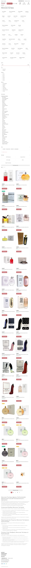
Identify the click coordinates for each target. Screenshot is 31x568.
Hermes (3, 121)
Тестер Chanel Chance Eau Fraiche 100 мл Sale (22, 440)
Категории (3, 94)
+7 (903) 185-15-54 (4, 558)
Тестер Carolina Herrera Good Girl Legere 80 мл (8, 376)
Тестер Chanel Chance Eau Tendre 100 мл (22, 461)
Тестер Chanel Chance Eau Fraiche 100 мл (8, 440)
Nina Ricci (3, 133)
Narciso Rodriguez (5, 132)
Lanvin (3, 128)
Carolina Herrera (5, 89)
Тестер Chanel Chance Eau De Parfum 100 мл (8, 419)
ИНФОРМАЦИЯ (4, 553)
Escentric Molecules (5, 114)
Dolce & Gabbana (5, 111)
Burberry (4, 84)
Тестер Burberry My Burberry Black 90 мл (8, 227)
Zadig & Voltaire (4, 143)
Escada (3, 113)
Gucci (3, 119)
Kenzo (3, 125)
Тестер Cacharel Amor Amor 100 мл (7, 269)
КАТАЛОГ (2, 552)
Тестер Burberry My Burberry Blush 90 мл (22, 227)
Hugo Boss (4, 122)
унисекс (4, 70)
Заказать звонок (10, 558)
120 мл (4, 78)
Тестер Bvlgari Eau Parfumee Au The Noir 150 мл (22, 248)
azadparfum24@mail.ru (5, 559)
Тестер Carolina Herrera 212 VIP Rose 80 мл (22, 311)
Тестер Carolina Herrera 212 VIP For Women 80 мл (8, 312)
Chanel (3, 106)
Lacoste (3, 126)
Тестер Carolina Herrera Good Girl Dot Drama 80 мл (21, 333)
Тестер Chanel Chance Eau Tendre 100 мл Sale (8, 483)
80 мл (4, 75)
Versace (3, 140)
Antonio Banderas (5, 98)
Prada (3, 135)
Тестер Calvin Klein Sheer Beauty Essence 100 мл (8, 290)
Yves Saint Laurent (5, 142)
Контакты (2, 5)
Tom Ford (3, 139)
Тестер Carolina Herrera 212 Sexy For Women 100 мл (21, 290)
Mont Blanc (4, 97)
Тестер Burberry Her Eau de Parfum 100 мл (8, 206)
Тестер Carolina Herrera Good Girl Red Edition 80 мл (21, 376)
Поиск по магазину (11, 3)
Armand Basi (5, 83)
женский (4, 69)
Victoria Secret (4, 141)
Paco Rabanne (4, 134)
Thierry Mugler (4, 136)
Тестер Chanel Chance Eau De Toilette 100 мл (22, 419)
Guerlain (3, 120)
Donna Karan (4, 112)
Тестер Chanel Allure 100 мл (20, 397)
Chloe (3, 107)
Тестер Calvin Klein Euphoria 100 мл (21, 269)
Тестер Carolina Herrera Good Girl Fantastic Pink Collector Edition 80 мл (8, 355)
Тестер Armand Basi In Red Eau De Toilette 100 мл (8, 185)
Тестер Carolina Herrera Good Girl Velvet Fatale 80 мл (8, 397)
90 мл (3, 76)
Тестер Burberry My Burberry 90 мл (21, 206)
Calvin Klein (4, 88)
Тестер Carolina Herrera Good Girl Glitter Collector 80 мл (22, 355)
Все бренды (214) (15, 165)
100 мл (4, 77)
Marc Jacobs (4, 129)
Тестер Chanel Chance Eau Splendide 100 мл (8, 462)
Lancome (3, 127)
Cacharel (4, 87)
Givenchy (3, 118)
